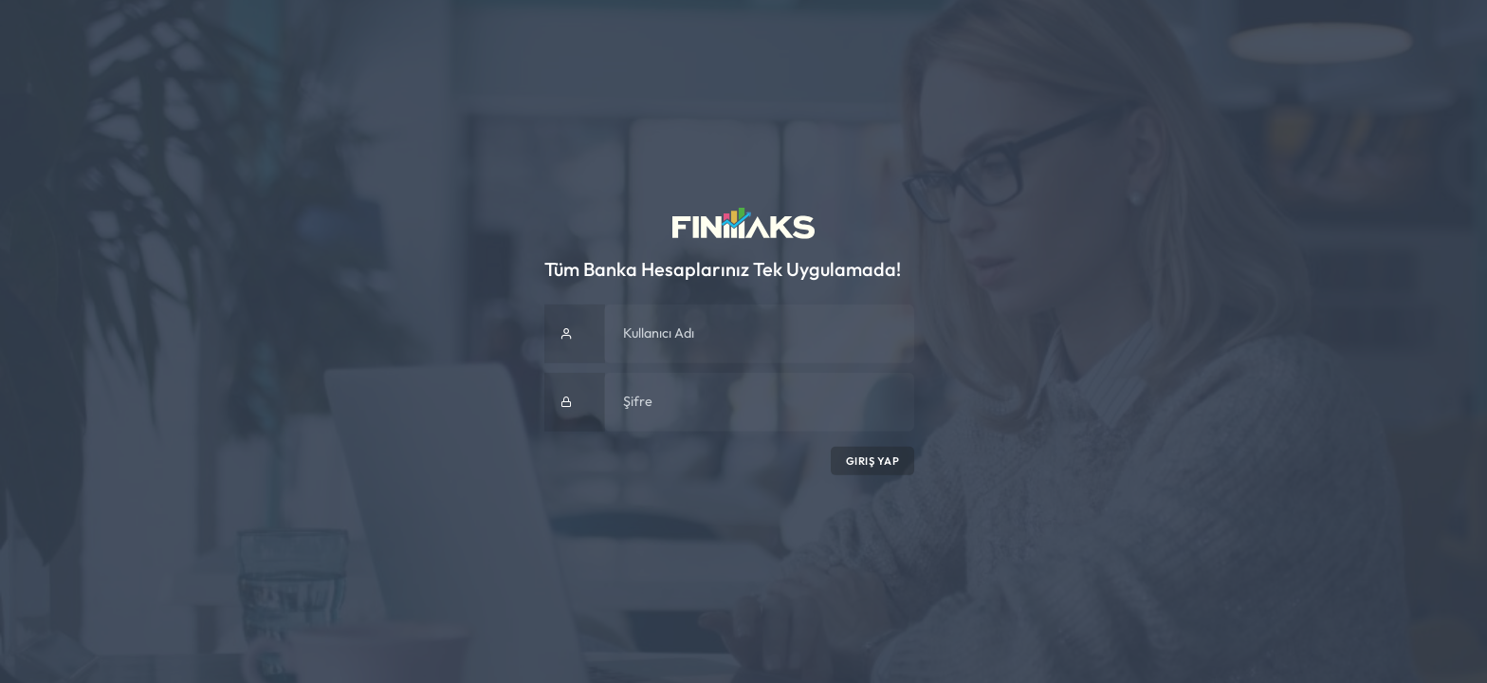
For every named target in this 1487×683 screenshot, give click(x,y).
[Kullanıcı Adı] (759, 334)
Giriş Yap (873, 461)
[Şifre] (759, 402)
